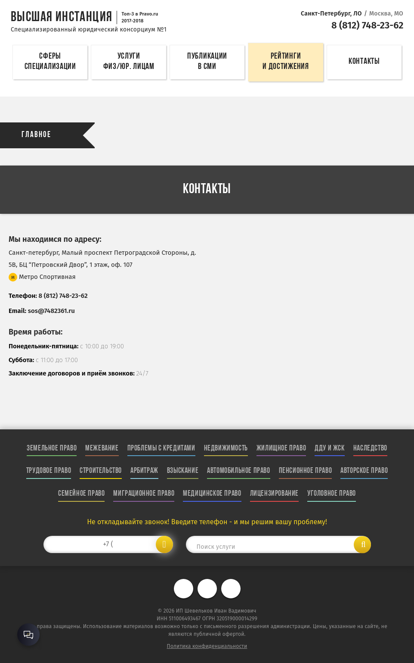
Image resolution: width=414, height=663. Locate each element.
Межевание (101, 448)
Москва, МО (386, 13)
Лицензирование (274, 494)
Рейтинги (285, 62)
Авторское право (364, 471)
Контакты (364, 61)
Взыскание (182, 471)
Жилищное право (281, 448)
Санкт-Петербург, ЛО (331, 13)
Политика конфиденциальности (207, 646)
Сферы (50, 62)
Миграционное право (143, 494)
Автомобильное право (238, 471)
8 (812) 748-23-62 (365, 25)
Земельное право (52, 448)
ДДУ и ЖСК (329, 448)
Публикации (207, 62)
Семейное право (81, 494)
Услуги (128, 62)
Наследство (370, 448)
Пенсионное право (305, 471)
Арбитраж (144, 471)
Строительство (101, 471)
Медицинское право (212, 494)
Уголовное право (331, 494)
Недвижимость (226, 448)
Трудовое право (48, 471)
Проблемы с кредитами (161, 448)
